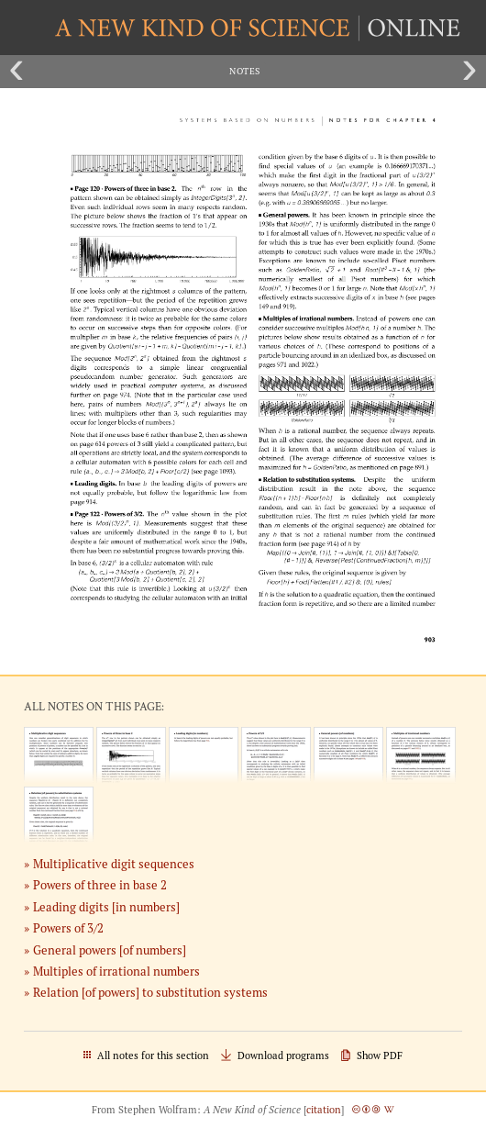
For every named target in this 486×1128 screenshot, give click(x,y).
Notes (244, 71)
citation (323, 1109)
